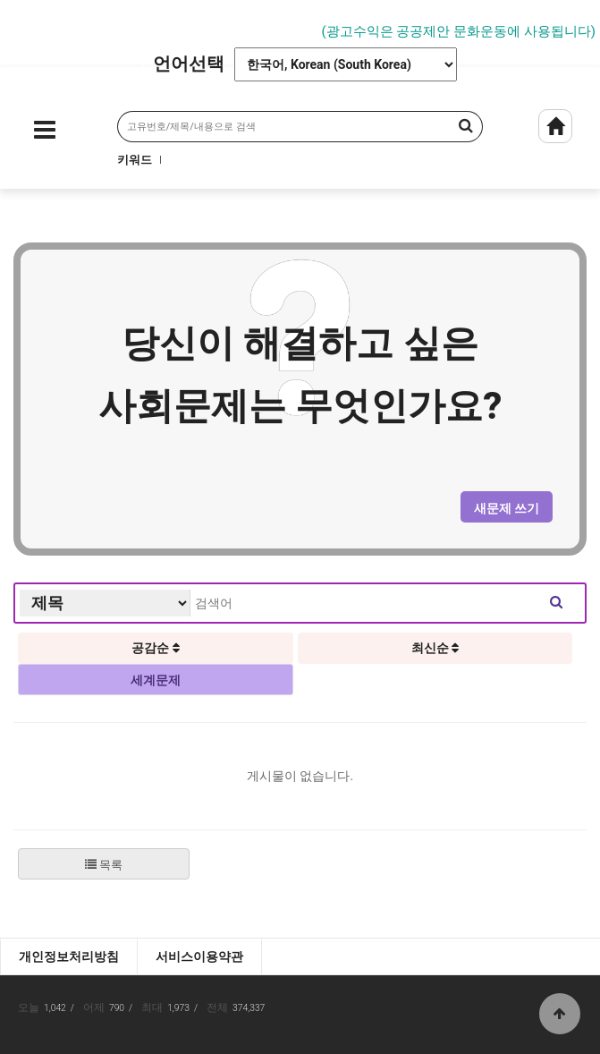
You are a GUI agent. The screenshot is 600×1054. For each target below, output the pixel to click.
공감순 (155, 648)
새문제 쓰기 (506, 508)
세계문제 (156, 680)
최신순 (435, 648)
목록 (104, 864)
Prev (13, 24)
